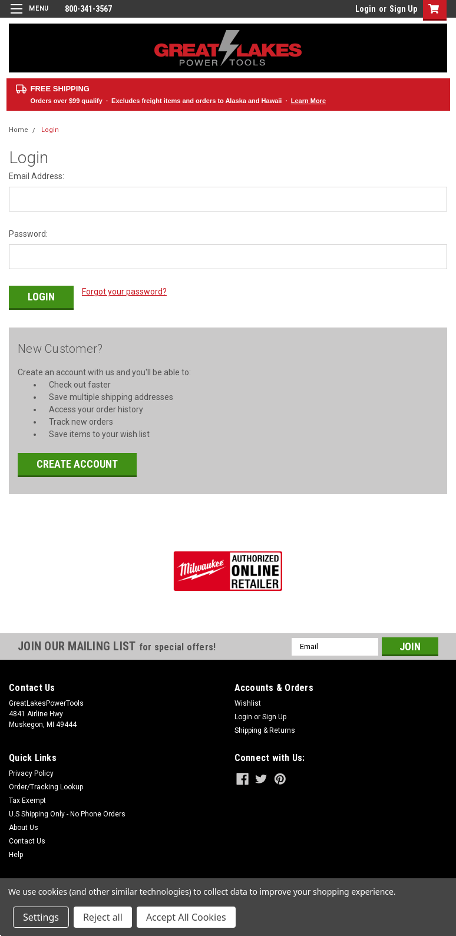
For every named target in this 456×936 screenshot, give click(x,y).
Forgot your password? (124, 291)
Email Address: (36, 176)
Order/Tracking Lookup (46, 782)
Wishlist (247, 698)
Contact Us (27, 836)
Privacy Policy (31, 768)
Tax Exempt (27, 795)
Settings (41, 917)
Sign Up (403, 9)
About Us (23, 822)
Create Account (77, 458)
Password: (28, 234)
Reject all (103, 917)
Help (16, 849)
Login (365, 9)
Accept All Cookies (186, 917)
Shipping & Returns (264, 725)
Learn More (308, 100)
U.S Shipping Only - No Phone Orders (67, 809)
